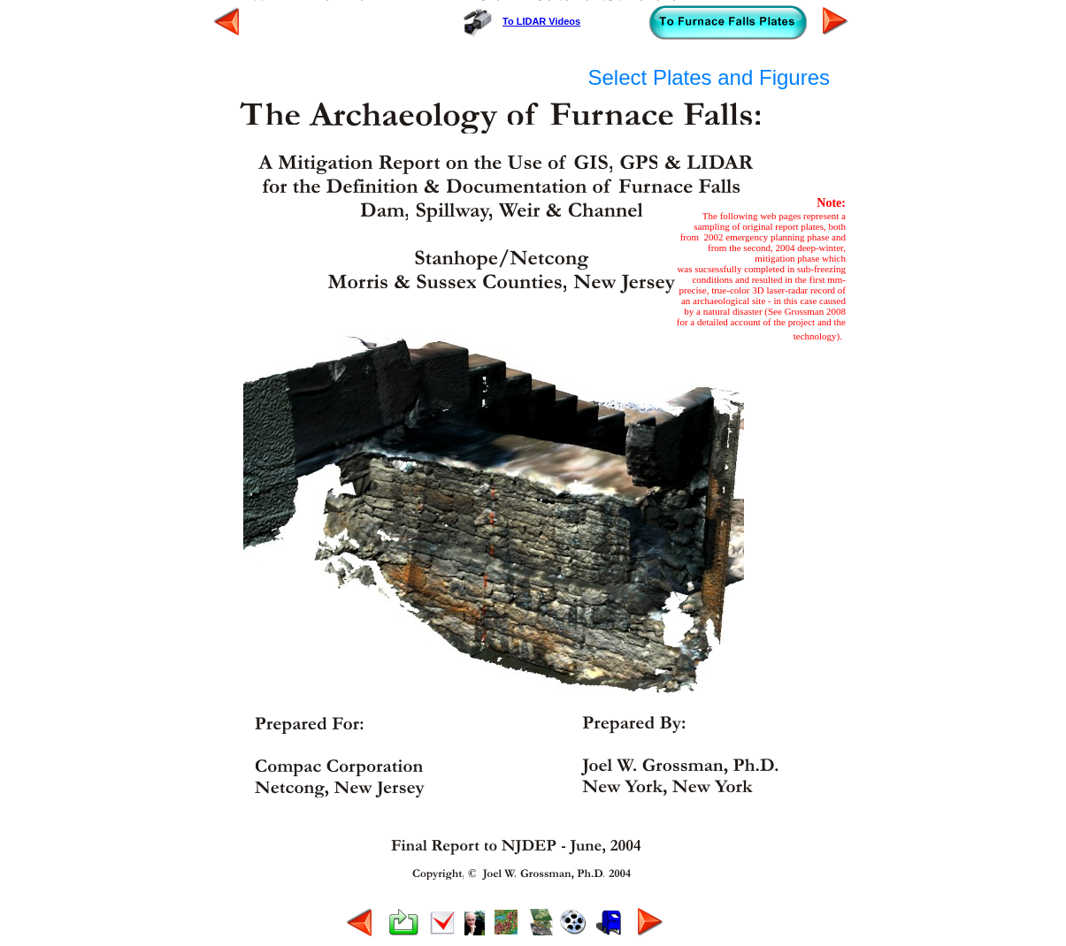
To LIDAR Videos (541, 21)
